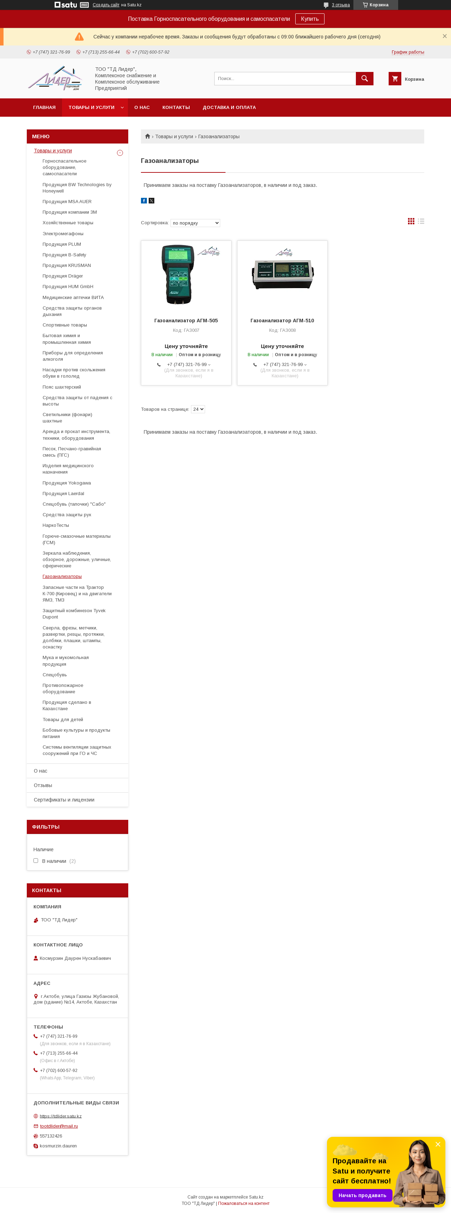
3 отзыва (341, 4)
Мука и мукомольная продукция (66, 660)
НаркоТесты (56, 525)
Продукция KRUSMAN (67, 265)
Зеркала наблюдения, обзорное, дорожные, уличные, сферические (77, 559)
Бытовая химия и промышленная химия (67, 339)
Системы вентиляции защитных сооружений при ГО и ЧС (77, 750)
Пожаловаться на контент (244, 1203)
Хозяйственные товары (68, 222)
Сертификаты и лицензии (64, 800)
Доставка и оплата (229, 107)
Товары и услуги (91, 107)
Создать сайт (106, 4)
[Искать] (364, 78)
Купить (310, 19)
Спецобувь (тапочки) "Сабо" (74, 504)
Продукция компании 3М (70, 212)
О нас (142, 107)
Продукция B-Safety (64, 254)
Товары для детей (63, 719)
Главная (44, 107)
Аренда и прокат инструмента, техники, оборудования (76, 434)
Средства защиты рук (67, 514)
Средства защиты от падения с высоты (77, 401)
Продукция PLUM (62, 244)
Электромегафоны (63, 233)
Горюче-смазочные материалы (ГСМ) (77, 539)
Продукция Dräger (63, 276)
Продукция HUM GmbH (68, 286)
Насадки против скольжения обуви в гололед (74, 373)
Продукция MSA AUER (67, 201)
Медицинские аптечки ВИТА (73, 297)
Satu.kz (256, 1197)
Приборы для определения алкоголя (73, 356)
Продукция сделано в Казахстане (67, 705)
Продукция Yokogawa (67, 483)
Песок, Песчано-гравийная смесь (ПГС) (72, 452)
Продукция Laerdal (63, 493)
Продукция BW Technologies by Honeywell (77, 188)
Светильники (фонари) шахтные (67, 417)
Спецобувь (55, 674)
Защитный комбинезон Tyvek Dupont (74, 614)
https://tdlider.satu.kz (61, 1115)
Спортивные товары (65, 325)
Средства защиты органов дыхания (72, 311)
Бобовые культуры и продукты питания (76, 733)
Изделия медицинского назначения (68, 469)
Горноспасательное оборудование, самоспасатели (64, 167)
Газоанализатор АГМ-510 (282, 320)
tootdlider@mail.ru (59, 1126)
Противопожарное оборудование (63, 688)
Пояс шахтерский (62, 387)
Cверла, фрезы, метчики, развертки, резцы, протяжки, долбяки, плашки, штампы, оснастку (74, 637)
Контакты (176, 107)
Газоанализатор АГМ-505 (186, 320)
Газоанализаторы (62, 576)
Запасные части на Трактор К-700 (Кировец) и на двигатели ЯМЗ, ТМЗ (77, 594)
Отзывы (43, 785)
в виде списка (421, 223)
